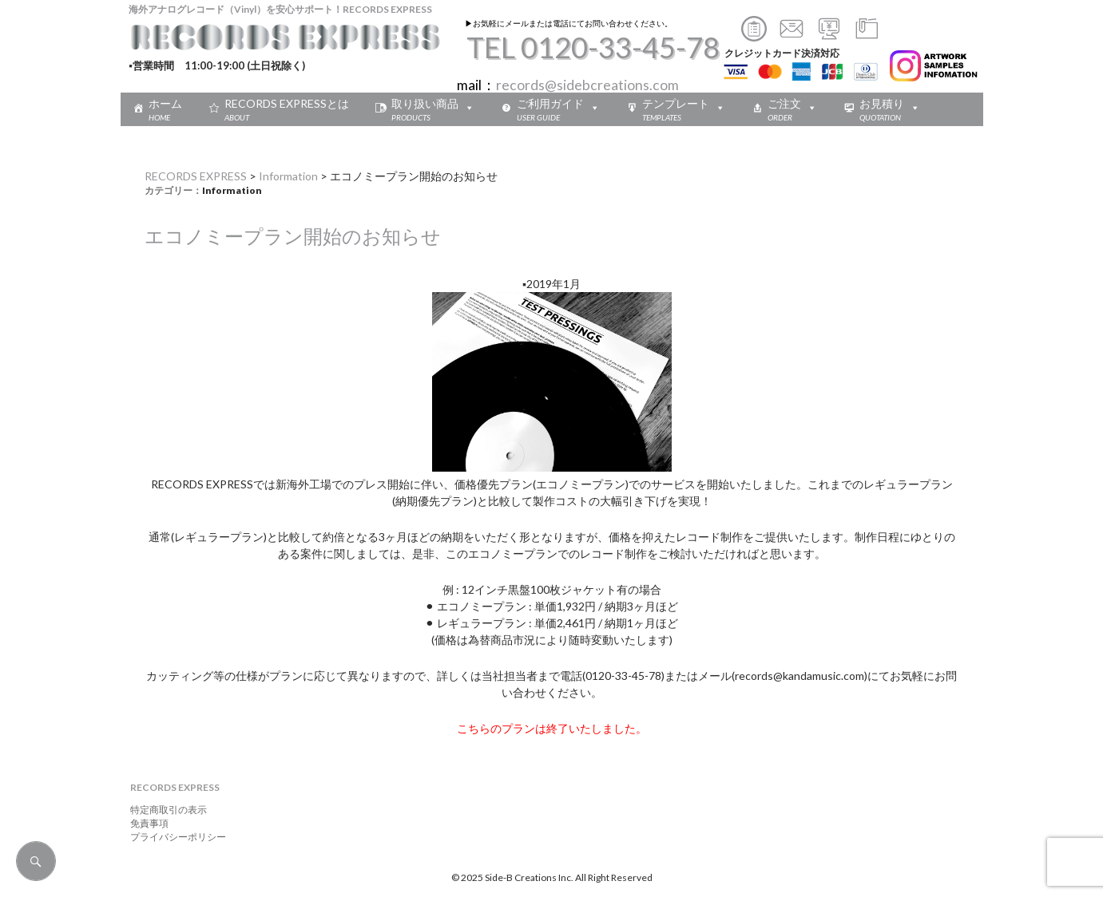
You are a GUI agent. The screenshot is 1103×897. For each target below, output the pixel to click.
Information (288, 176)
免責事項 (145, 823)
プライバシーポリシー (173, 837)
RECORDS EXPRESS (196, 176)
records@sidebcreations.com (587, 85)
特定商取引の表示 (164, 810)
